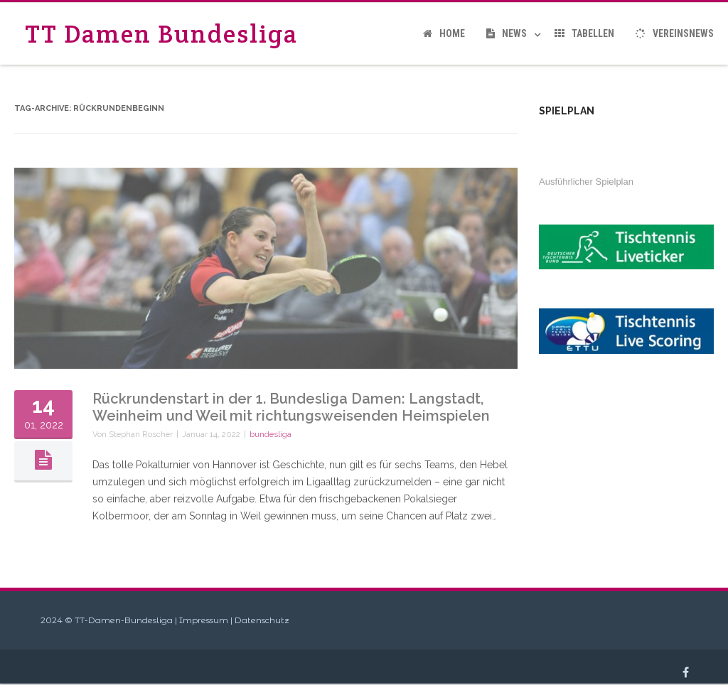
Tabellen (584, 33)
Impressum (203, 620)
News (506, 33)
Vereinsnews (675, 33)
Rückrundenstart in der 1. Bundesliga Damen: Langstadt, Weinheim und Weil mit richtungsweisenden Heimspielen (291, 407)
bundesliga (270, 434)
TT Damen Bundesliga (161, 34)
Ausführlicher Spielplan (586, 181)
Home (444, 33)
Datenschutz (262, 620)
